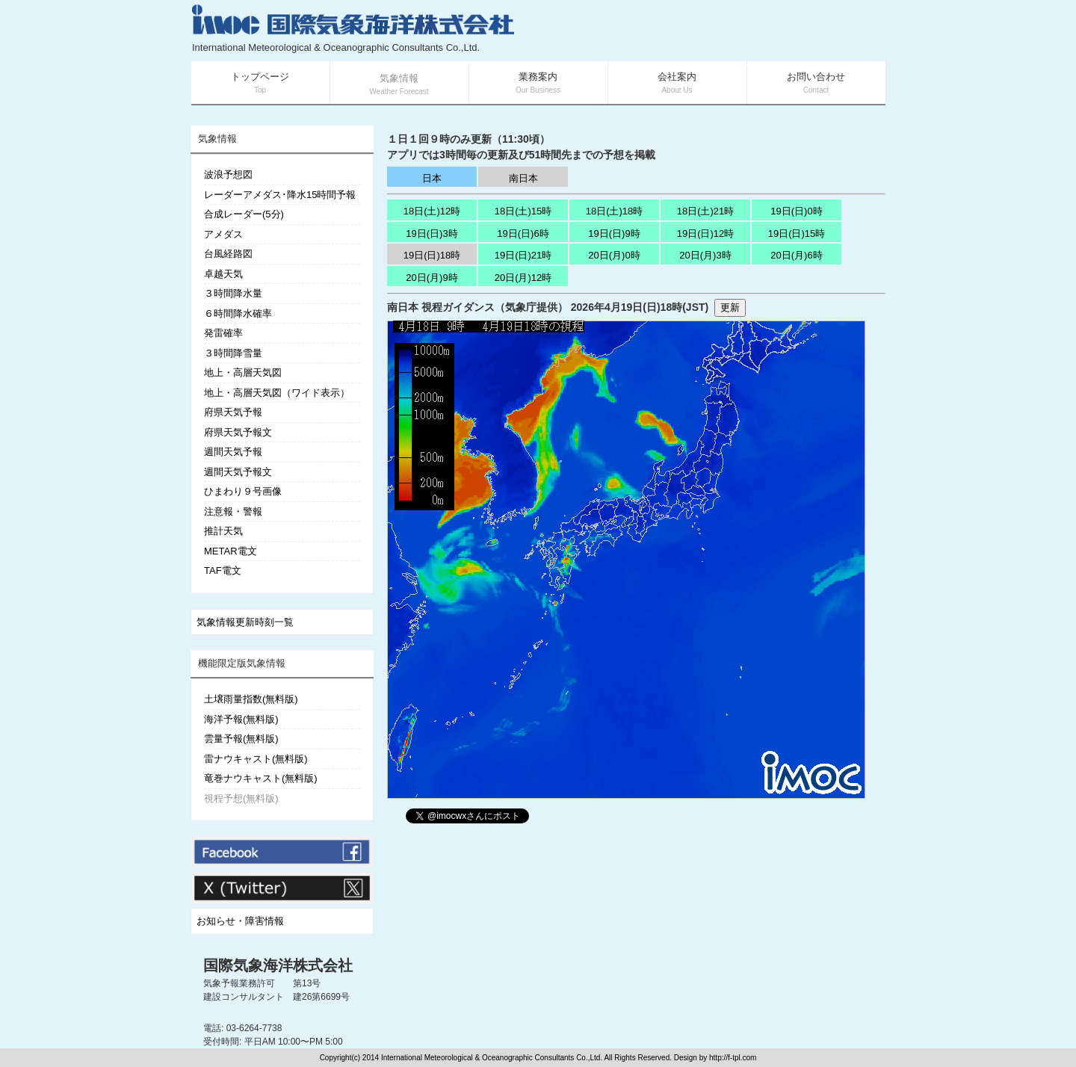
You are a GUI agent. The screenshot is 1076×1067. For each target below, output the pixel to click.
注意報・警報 (233, 511)
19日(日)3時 (431, 233)
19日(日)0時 (796, 211)
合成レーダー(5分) (244, 214)
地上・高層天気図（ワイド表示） (277, 392)
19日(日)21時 (523, 255)
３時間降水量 (233, 293)
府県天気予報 (233, 412)
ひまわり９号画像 (243, 491)
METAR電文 (230, 551)
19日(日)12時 (706, 233)
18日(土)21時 (706, 211)
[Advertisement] (707, 29)
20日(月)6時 (796, 255)
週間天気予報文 (238, 471)
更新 (730, 307)
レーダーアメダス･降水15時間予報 (280, 194)
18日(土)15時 (523, 211)
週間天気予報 (233, 451)
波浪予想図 (228, 174)
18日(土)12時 (432, 211)
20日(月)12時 (523, 277)
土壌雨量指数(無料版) (251, 699)
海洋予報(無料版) (241, 719)
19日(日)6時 (522, 233)
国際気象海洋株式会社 (278, 965)
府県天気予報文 (238, 432)
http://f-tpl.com (732, 1058)
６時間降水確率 (238, 313)
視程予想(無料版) (241, 798)
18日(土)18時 (614, 211)
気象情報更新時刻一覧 (245, 622)
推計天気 (223, 530)
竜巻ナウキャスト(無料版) (261, 778)
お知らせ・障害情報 (240, 921)
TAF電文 (222, 570)
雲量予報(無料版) (241, 738)
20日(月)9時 (431, 277)
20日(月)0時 (614, 255)
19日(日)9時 (614, 233)
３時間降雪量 (233, 353)
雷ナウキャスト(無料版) (256, 758)
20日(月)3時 (705, 255)
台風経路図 (228, 253)
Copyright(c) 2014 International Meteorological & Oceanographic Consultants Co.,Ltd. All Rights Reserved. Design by (514, 1058)
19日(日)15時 (797, 233)
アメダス (223, 234)
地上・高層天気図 (243, 372)
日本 (432, 178)
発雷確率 (223, 332)
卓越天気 (223, 273)
